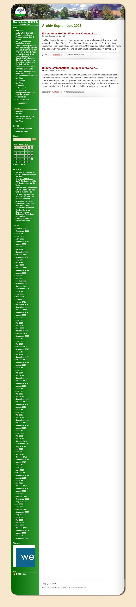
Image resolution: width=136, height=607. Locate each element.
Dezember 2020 (22, 305)
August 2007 (21, 533)
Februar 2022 (21, 281)
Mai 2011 (19, 483)
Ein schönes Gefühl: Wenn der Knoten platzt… (71, 33)
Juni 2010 (20, 494)
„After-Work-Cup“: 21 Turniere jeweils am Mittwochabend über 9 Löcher (25, 36)
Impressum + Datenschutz (23, 102)
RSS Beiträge (21, 574)
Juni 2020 (20, 320)
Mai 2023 (19, 263)
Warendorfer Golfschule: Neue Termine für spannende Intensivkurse (26, 73)
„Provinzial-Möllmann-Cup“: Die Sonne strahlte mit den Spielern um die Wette (26, 182)
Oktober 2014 (21, 423)
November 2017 (22, 357)
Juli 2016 (19, 389)
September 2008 (22, 512)
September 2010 (22, 488)
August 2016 (21, 386)
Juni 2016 (20, 391)
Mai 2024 (19, 249)
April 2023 (20, 265)
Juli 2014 (19, 431)
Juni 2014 (20, 433)
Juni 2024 (20, 247)
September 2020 (22, 312)
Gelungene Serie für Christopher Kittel (24, 220)
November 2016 (22, 378)
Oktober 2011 (21, 473)
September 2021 (22, 289)
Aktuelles (56, 55)
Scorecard (22, 88)
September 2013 (22, 444)
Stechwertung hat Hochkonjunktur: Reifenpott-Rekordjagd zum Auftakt (25, 213)
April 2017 (20, 376)
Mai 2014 (19, 436)
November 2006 (22, 538)
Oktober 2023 (21, 255)
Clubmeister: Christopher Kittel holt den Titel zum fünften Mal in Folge (26, 190)
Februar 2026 (21, 228)
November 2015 (22, 399)
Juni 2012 (20, 467)
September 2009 (22, 499)
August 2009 (21, 502)
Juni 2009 (20, 507)
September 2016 (22, 383)
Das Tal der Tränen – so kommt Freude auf (25, 117)
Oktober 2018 (21, 347)
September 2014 (22, 425)
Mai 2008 (19, 520)
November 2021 (22, 284)
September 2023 (22, 257)
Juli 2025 (19, 234)
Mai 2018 (19, 354)
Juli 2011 (19, 481)
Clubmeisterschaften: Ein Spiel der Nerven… (70, 68)
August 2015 (21, 407)
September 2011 (22, 475)
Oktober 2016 (21, 381)
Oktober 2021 (21, 286)
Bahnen (21, 85)
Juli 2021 (19, 291)
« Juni (15, 165)
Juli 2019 (19, 339)
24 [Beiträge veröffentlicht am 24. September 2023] (32, 159)
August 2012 (21, 462)
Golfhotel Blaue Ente (24, 69)
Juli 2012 (19, 465)
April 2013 (20, 454)
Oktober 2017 (21, 360)
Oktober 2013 (21, 441)
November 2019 (22, 331)
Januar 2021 (21, 302)
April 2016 (20, 397)
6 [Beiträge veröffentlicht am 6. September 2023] (20, 153)
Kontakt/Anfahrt (22, 100)
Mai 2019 (19, 344)
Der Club (19, 78)
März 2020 (20, 328)
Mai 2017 (19, 373)
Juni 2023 (20, 260)
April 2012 (20, 470)
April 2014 (20, 439)
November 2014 (22, 420)
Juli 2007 (19, 536)
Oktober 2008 (21, 509)
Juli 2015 (19, 410)
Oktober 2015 (21, 402)
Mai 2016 (19, 394)
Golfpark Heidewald (24, 129)
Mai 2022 (19, 278)
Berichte (19, 114)
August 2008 (21, 515)
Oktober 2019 (21, 333)
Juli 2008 (19, 517)
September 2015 (22, 404)
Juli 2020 (19, 318)
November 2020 (22, 307)
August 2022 (21, 273)
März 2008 (20, 525)
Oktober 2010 (21, 486)
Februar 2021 (21, 299)
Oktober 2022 (21, 268)
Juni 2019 (20, 341)
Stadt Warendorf (22, 131)
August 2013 (21, 446)
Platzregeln (22, 90)
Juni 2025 (20, 236)
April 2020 (20, 326)
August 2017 (21, 365)
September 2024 (22, 242)
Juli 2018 (19, 352)
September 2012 (22, 460)
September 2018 (22, 349)
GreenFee (21, 80)
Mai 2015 (19, 415)
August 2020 (21, 315)
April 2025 (20, 239)
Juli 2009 (19, 504)
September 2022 (22, 270)
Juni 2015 (20, 412)
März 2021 (20, 297)
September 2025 (22, 231)
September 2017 (22, 362)
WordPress (82, 587)
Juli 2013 (19, 449)
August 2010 (21, 491)
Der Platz (19, 83)
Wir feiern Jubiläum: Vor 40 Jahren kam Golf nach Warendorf (26, 174)
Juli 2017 (19, 368)
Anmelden (45, 587)
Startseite (20, 30)
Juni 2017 (20, 370)
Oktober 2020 (21, 310)
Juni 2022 (20, 276)
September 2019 (22, 336)
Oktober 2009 (21, 496)
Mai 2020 (19, 323)
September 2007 (22, 531)
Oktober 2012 (21, 457)
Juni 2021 (20, 294)
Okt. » (22, 165)
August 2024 (21, 244)
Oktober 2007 (21, 528)
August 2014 (21, 428)
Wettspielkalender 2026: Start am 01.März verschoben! (26, 95)
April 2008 (20, 523)
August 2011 (21, 478)
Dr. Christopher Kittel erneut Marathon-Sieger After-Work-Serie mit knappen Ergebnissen (25, 204)
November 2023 (22, 252)
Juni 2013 (20, 452)
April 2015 (20, 418)
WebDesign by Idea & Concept (60, 587)
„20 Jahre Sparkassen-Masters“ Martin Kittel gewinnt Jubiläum (25, 197)
